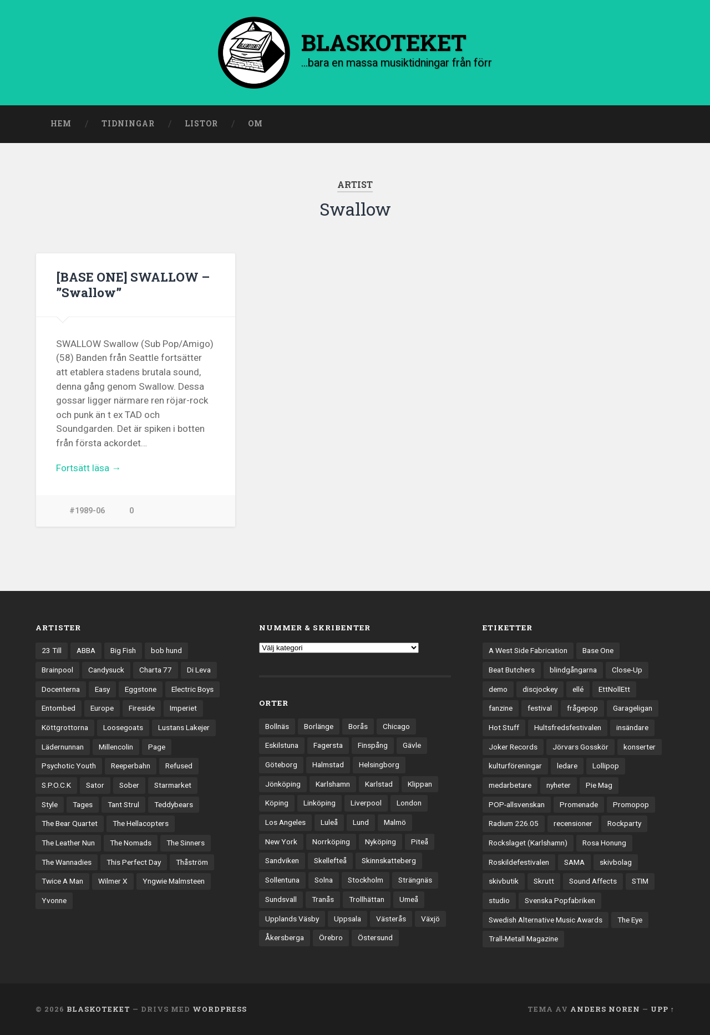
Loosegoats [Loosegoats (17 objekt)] (123, 727)
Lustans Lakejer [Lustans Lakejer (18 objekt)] (184, 727)
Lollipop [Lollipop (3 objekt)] (605, 765)
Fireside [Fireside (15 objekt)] (142, 707)
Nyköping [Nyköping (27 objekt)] (380, 841)
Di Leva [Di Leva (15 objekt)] (199, 669)
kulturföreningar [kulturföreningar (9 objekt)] (515, 765)
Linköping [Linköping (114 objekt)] (319, 803)
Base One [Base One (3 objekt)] (597, 650)
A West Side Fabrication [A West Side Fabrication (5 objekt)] (528, 650)
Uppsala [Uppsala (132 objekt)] (347, 918)
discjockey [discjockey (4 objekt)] (540, 689)
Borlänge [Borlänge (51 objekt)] (318, 726)
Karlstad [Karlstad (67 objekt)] (379, 783)
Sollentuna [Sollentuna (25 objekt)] (282, 879)
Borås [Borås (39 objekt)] (358, 726)
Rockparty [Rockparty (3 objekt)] (624, 823)
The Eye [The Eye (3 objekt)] (629, 919)
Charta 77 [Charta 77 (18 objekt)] (155, 669)
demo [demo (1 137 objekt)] (498, 689)
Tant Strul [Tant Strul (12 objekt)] (123, 804)
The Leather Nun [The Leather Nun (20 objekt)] (68, 842)
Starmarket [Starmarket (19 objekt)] (172, 785)
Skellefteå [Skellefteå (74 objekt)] (330, 860)
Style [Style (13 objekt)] (50, 804)
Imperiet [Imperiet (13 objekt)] (183, 707)
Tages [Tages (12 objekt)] (83, 804)
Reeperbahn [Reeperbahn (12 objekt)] (130, 765)
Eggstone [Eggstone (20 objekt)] (140, 689)
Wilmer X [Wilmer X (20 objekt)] (113, 881)
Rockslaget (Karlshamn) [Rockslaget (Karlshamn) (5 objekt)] (528, 842)
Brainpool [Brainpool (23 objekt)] (57, 669)
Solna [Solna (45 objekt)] (324, 879)
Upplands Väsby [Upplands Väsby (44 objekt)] (292, 918)
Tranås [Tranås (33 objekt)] (323, 899)
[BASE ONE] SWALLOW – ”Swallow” (133, 284)
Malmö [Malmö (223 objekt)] (395, 822)
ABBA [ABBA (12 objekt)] (86, 650)
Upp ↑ (662, 1009)
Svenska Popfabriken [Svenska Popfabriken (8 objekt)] (560, 900)
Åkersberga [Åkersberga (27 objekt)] (284, 937)
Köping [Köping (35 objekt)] (276, 803)
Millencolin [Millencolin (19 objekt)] (116, 746)
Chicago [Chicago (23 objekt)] (396, 726)
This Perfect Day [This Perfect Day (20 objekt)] (133, 862)
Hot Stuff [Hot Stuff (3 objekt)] (504, 727)
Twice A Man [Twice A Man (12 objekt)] (62, 881)
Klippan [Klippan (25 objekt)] (420, 783)
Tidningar (128, 124)
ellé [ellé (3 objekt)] (578, 689)
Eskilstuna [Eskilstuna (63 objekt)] (281, 745)
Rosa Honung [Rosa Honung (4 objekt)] (604, 842)
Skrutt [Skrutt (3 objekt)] (544, 881)
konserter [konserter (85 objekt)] (639, 746)
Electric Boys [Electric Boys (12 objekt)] (192, 689)
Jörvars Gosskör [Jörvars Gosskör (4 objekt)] (580, 746)
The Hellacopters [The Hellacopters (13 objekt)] (141, 823)
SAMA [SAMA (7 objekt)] (574, 862)
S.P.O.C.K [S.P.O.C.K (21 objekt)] (56, 785)
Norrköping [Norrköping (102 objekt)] (331, 841)
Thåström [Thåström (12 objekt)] (192, 862)
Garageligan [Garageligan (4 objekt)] (632, 707)
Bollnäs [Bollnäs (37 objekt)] (277, 726)
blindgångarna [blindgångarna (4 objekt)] (573, 669)
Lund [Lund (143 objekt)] (361, 822)
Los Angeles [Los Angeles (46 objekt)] (285, 822)
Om (255, 124)
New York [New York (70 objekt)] (281, 841)
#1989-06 (87, 510)
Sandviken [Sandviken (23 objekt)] (282, 860)
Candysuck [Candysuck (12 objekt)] (106, 669)
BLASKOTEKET (98, 1009)
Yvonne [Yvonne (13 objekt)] (54, 900)
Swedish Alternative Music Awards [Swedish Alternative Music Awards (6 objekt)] (545, 919)
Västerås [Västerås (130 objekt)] (391, 918)
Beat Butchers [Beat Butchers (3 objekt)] (512, 669)
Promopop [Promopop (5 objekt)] (631, 804)
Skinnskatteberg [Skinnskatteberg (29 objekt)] (389, 860)
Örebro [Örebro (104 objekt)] (331, 937)
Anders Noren (605, 1009)
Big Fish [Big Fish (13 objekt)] (123, 650)
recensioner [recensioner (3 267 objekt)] (573, 823)
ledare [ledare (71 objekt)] (567, 765)
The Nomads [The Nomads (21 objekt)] (130, 842)
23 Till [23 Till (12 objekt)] (52, 650)
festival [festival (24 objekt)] (540, 707)
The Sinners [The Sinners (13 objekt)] (185, 842)
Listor (201, 124)
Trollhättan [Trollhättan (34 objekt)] (366, 899)
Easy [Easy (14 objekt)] (102, 689)
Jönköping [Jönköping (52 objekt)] (283, 783)
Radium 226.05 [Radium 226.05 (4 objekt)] (514, 823)
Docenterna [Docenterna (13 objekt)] (61, 689)
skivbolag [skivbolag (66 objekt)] (616, 862)
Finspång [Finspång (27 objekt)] (373, 745)
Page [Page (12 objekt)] (156, 746)
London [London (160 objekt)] (409, 803)
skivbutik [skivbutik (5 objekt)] (504, 881)
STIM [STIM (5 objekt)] (640, 881)
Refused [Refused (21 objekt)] (178, 765)
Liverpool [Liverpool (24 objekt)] (366, 803)
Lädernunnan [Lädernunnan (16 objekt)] (63, 746)
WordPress (219, 1009)
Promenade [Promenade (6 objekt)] (579, 804)
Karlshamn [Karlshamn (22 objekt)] (333, 783)
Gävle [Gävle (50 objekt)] (412, 745)
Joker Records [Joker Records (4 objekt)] (513, 746)
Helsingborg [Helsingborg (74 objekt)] (379, 764)
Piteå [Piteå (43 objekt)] (419, 841)
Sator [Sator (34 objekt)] (95, 785)
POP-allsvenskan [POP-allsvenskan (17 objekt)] (517, 804)
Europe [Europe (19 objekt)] (102, 707)
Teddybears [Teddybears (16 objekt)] (173, 804)
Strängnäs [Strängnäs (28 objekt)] (415, 879)
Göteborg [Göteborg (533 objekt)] (281, 764)
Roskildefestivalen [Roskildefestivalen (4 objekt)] (519, 862)
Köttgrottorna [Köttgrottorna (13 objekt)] (65, 727)
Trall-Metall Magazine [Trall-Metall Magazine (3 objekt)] (523, 939)
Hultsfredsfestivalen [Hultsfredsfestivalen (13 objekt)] (567, 727)
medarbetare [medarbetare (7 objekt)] (510, 785)
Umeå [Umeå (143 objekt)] (408, 899)
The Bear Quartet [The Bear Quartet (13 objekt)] (70, 823)
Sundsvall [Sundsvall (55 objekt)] (281, 899)
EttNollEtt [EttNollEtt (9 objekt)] (614, 689)
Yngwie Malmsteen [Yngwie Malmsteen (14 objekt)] (174, 881)
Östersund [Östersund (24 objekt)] (375, 937)
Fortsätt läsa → (88, 466)
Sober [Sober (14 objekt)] (129, 785)
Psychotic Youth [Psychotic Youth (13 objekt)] (69, 765)
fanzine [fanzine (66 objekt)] (501, 707)
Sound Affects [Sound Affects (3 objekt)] (593, 881)
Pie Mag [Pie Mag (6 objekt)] (599, 785)
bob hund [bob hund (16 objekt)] (166, 650)
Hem (61, 124)
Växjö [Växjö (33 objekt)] (430, 918)
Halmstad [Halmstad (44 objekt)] (328, 764)
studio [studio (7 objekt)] (499, 900)
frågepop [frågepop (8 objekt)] (582, 707)
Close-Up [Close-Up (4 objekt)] (627, 669)
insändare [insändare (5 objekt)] (632, 727)
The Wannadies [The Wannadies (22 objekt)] (67, 862)
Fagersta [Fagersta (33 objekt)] (328, 745)
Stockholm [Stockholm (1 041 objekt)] (365, 879)
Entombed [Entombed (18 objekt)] (58, 707)
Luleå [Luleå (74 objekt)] (329, 822)
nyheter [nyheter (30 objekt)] (558, 785)
